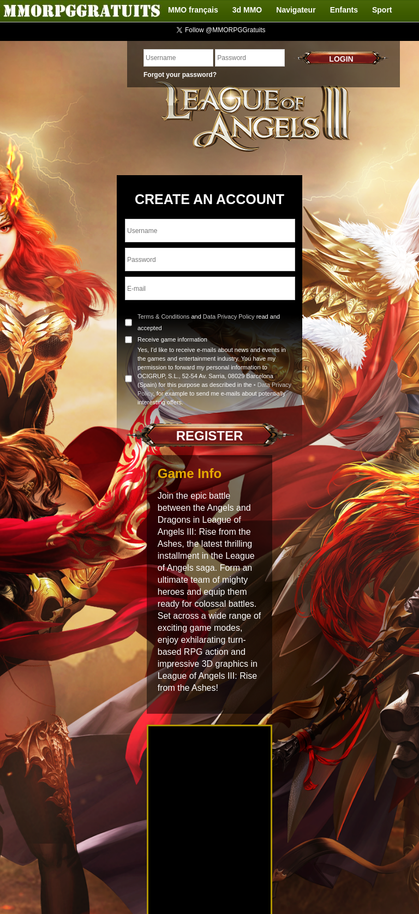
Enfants (344, 9)
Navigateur (295, 9)
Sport (382, 9)
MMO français (193, 9)
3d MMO (247, 9)
